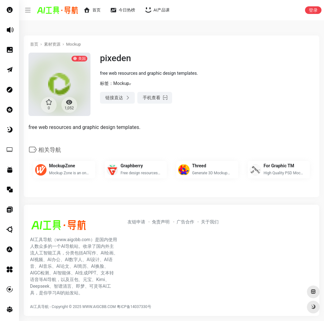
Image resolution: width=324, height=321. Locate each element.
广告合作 (185, 221)
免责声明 (161, 221)
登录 (313, 10)
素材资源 (52, 44)
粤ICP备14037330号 (134, 307)
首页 (34, 44)
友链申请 (136, 221)
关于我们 (210, 221)
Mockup (73, 44)
